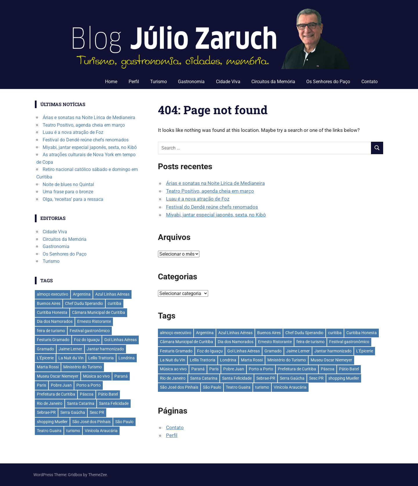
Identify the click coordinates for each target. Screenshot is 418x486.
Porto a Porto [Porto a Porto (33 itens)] (261, 369)
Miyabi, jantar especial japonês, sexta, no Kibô (216, 215)
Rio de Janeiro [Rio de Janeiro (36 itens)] (172, 378)
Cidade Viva (228, 81)
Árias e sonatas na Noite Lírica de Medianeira (215, 183)
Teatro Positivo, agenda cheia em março (210, 191)
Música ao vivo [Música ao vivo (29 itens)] (173, 369)
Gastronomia (191, 81)
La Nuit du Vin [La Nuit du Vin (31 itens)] (172, 360)
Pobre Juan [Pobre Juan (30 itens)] (233, 369)
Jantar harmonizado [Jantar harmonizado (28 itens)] (333, 351)
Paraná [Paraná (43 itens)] (198, 369)
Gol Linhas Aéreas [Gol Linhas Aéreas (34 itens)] (243, 351)
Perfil (134, 81)
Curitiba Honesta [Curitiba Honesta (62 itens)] (361, 332)
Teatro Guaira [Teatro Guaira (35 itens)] (238, 387)
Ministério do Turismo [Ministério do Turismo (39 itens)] (286, 360)
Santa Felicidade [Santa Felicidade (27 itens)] (237, 378)
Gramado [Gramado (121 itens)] (273, 351)
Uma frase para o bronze (68, 191)
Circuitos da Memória (273, 81)
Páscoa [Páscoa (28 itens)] (327, 369)
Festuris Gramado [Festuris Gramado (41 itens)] (176, 351)
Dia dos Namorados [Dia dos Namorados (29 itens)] (235, 341)
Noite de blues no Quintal (68, 184)
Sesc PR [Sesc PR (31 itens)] (316, 378)
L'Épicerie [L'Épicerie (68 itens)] (364, 351)
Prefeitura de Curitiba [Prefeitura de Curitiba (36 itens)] (297, 369)
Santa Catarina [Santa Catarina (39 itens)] (203, 378)
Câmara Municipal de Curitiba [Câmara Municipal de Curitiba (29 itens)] (186, 341)
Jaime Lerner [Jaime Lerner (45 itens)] (298, 351)
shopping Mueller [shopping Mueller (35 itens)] (343, 378)
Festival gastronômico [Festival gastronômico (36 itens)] (349, 341)
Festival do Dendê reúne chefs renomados (212, 207)
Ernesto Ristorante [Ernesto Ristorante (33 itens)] (275, 341)
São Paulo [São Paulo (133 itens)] (212, 387)
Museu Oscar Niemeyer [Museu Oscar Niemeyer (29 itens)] (331, 360)
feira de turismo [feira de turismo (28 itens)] (310, 341)
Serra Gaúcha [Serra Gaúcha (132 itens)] (292, 378)
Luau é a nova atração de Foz (197, 199)
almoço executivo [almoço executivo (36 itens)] (175, 332)
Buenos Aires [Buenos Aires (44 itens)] (269, 332)
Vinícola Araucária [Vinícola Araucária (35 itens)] (290, 387)
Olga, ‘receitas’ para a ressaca (73, 199)
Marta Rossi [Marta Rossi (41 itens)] (252, 360)
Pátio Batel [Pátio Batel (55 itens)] (349, 369)
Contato (369, 81)
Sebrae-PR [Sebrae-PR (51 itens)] (265, 378)
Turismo (158, 81)
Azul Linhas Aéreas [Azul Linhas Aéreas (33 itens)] (235, 332)
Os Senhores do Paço (328, 81)
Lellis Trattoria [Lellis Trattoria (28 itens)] (202, 360)
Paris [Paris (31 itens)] (214, 369)
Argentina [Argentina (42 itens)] (205, 332)
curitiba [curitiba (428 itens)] (335, 332)
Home (111, 81)
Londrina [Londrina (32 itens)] (228, 360)
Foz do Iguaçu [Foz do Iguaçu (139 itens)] (210, 351)
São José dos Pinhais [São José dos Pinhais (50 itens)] (179, 387)
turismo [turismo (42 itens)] (262, 387)
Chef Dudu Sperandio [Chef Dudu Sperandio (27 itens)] (304, 332)
